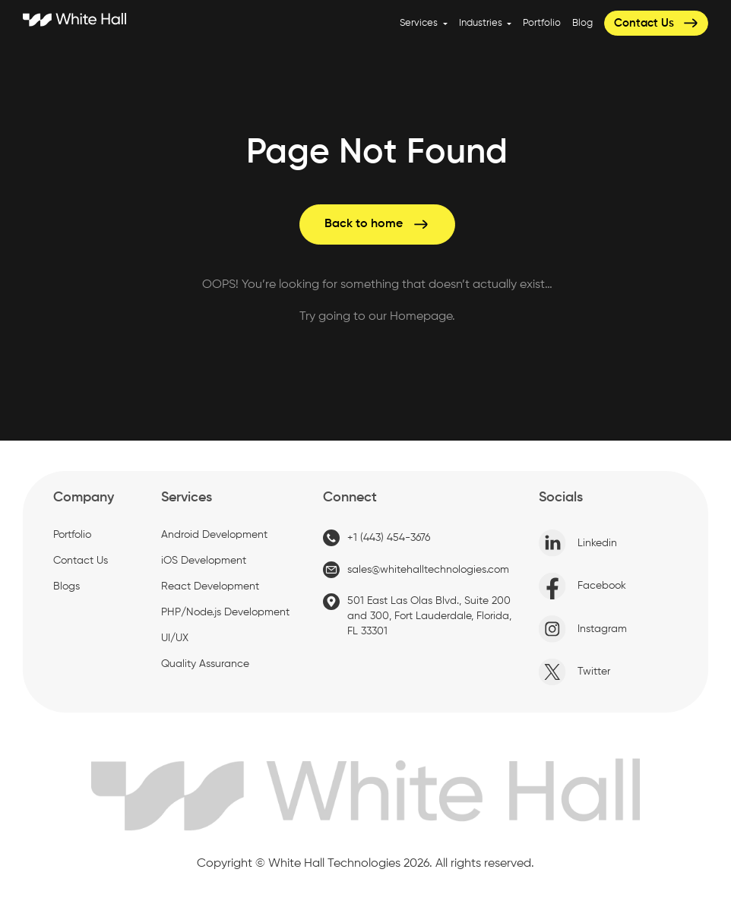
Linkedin (578, 543)
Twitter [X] (574, 672)
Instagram (583, 629)
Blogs (66, 586)
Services (420, 23)
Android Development (214, 534)
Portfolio (542, 23)
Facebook (582, 586)
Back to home (377, 224)
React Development (210, 586)
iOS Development (203, 560)
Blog (582, 23)
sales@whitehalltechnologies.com (416, 569)
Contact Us (657, 23)
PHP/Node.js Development (225, 612)
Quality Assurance (205, 664)
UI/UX (174, 638)
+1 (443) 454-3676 (376, 537)
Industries (482, 23)
